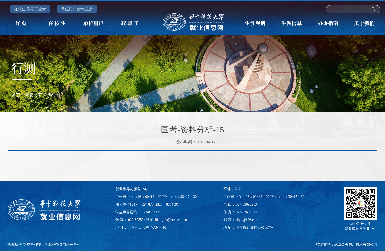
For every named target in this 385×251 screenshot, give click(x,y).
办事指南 (328, 23)
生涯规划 (255, 23)
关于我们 (364, 23)
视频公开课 (36, 95)
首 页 (20, 23)
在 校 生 (57, 23)
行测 (55, 95)
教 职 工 (130, 23)
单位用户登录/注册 (77, 9)
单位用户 (93, 23)
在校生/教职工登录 (30, 9)
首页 (16, 95)
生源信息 (291, 23)
